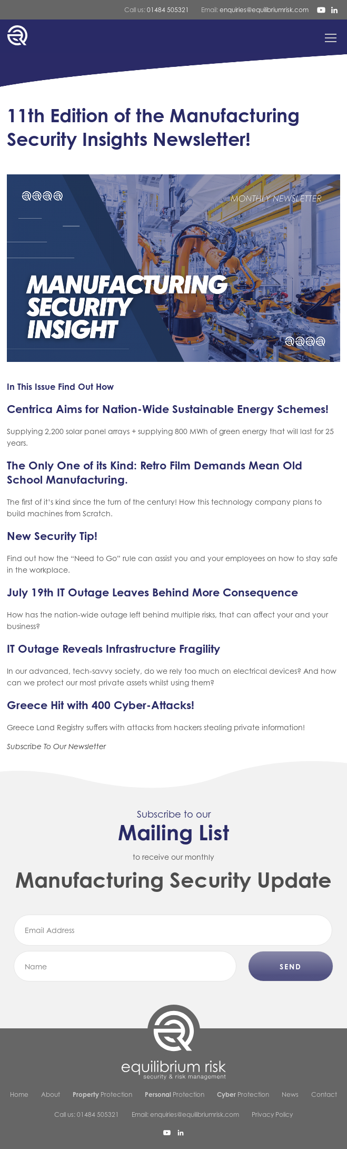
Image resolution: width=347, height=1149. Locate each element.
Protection (102, 1094)
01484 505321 (168, 10)
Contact (324, 1094)
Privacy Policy (272, 1114)
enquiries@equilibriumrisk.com (264, 10)
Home (19, 1094)
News (290, 1094)
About (50, 1094)
